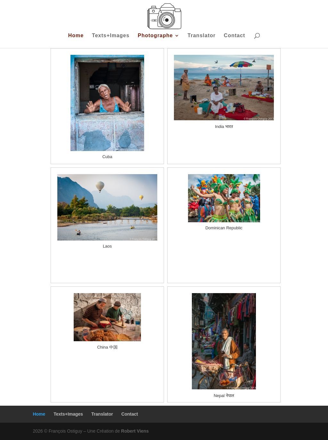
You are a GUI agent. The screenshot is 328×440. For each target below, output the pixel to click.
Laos (107, 246)
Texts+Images (110, 35)
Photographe (155, 35)
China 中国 (107, 347)
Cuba (107, 156)
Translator (202, 35)
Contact (234, 35)
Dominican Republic (223, 227)
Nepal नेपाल (224, 395)
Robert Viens (135, 431)
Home (76, 35)
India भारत (224, 126)
